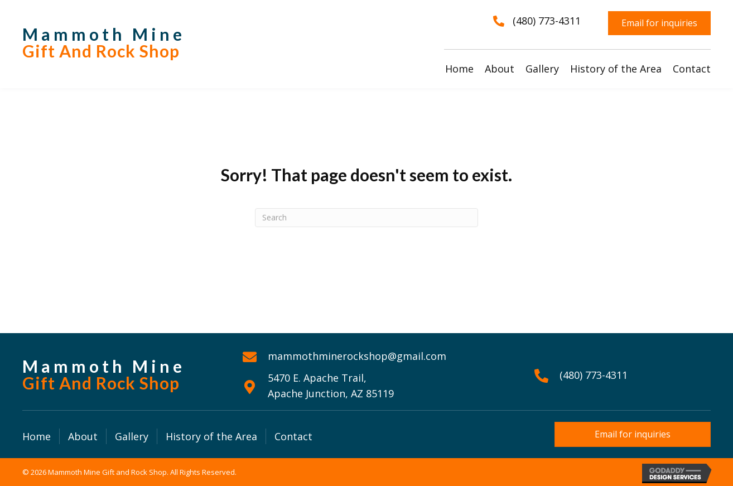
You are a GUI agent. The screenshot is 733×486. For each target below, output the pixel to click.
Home (36, 436)
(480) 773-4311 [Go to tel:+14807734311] (594, 375)
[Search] (366, 217)
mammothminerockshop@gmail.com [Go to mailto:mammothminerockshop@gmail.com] (357, 356)
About (83, 436)
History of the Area (211, 436)
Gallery (131, 436)
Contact (293, 436)
